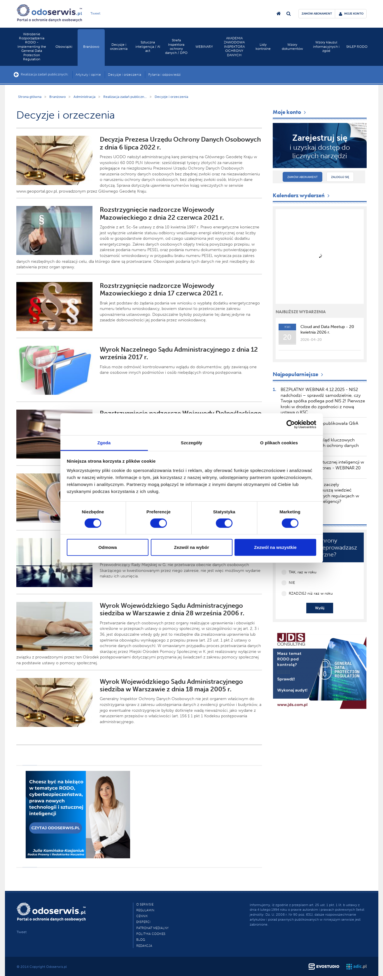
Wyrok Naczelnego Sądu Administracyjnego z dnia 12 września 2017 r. (179, 353)
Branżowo (91, 47)
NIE (292, 582)
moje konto (351, 13)
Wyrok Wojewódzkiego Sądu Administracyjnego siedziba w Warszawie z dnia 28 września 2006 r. (172, 609)
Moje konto (290, 112)
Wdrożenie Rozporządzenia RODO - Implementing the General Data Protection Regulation (32, 46)
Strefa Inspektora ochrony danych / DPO (176, 46)
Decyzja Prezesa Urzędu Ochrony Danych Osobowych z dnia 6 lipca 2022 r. (180, 143)
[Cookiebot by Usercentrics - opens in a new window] (290, 424)
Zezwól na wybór (191, 547)
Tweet (95, 13)
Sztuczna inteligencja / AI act (147, 46)
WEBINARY (204, 47)
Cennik (142, 916)
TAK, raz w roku (302, 572)
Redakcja (144, 946)
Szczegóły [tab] (191, 442)
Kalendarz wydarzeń (302, 195)
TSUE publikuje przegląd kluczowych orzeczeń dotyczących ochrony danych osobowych (320, 445)
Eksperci (143, 922)
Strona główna (29, 97)
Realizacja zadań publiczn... (125, 97)
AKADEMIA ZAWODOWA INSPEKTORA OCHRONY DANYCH (234, 46)
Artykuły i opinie (88, 75)
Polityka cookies (150, 934)
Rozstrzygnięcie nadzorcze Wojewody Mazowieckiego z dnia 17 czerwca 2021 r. (161, 289)
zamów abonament (317, 13)
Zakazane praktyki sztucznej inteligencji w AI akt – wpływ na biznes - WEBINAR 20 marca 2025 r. (322, 467)
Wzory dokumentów (292, 47)
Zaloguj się (340, 177)
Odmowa (107, 547)
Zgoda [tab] (104, 442)
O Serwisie (144, 904)
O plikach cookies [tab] (279, 442)
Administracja (84, 97)
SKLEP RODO (357, 47)
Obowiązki (63, 47)
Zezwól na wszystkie (275, 547)
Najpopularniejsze (298, 374)
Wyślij (319, 608)
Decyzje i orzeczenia (118, 47)
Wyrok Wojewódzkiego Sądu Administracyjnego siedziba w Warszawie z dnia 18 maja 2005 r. (171, 685)
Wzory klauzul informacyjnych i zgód (326, 46)
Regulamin (145, 910)
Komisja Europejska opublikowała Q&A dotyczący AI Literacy (319, 426)
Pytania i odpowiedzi (164, 75)
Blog (140, 940)
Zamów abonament (302, 177)
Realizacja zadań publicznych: (41, 74)
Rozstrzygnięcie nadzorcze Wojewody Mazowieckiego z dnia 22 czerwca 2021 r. (162, 213)
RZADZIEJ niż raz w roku (311, 593)
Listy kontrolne (263, 47)
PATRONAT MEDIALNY (152, 928)
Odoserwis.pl (56, 967)
